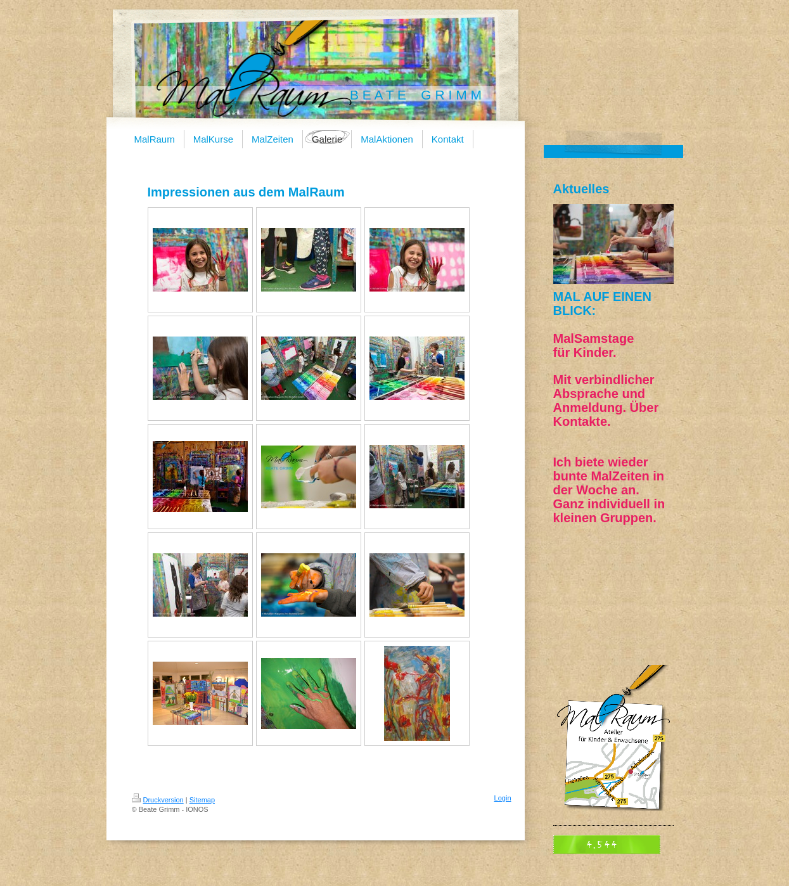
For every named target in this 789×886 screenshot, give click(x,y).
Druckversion (158, 800)
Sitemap (202, 800)
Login (502, 798)
